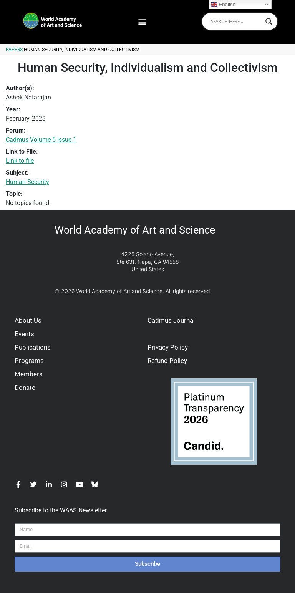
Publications (33, 347)
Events (24, 334)
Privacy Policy (168, 347)
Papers (14, 49)
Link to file (20, 160)
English (223, 5)
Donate (25, 387)
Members (29, 374)
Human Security (27, 182)
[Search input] (236, 21)
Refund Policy (167, 360)
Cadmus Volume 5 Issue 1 (41, 139)
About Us (28, 320)
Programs (29, 360)
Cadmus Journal (171, 320)
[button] (142, 21)
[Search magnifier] (269, 21)
